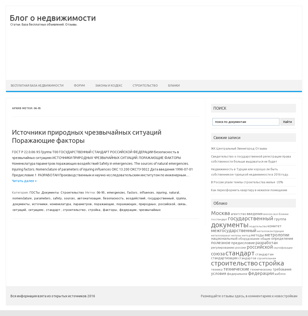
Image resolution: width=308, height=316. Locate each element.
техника (217, 269)
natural (174, 192)
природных (147, 204)
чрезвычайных (150, 209)
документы (21, 204)
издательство (258, 226)
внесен (268, 214)
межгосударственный (233, 230)
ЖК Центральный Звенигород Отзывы (239, 148)
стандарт (53, 209)
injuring (161, 192)
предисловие (243, 242)
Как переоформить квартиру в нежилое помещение (249, 190)
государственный (161, 198)
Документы (50, 192)
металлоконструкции (270, 231)
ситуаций (19, 209)
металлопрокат (221, 235)
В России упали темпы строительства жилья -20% (247, 182)
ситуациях (36, 209)
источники (39, 204)
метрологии (277, 234)
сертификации (283, 247)
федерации (127, 209)
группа (181, 198)
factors (132, 192)
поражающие (104, 204)
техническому (261, 269)
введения (255, 214)
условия (218, 273)
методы (257, 235)
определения (282, 238)
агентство (238, 214)
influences (147, 192)
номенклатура (60, 204)
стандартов (247, 258)
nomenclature (22, 198)
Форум (79, 85)
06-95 (101, 192)
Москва (220, 213)
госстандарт (219, 219)
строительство (74, 209)
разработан (267, 242)
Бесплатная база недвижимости (37, 85)
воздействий (135, 198)
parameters (42, 198)
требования (282, 269)
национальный (224, 238)
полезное (221, 242)
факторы (110, 209)
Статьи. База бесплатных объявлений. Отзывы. (43, 24)
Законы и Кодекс (108, 85)
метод (246, 235)
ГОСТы (35, 192)
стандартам (264, 254)
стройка (94, 209)
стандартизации (224, 258)
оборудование (249, 238)
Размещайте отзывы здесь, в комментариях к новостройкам (249, 296)
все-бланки (281, 213)
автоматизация (89, 198)
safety (57, 198)
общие (265, 238)
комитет (275, 226)
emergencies (116, 192)
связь (182, 204)
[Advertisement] (201, 43)
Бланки (174, 85)
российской (166, 204)
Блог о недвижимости (53, 17)
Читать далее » (24, 181)
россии (240, 247)
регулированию (223, 247)
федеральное (237, 274)
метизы (236, 235)
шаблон (280, 273)
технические (236, 268)
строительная (266, 258)
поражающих (126, 204)
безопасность (113, 198)
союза (218, 253)
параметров (82, 204)
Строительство (145, 85)
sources (69, 198)
